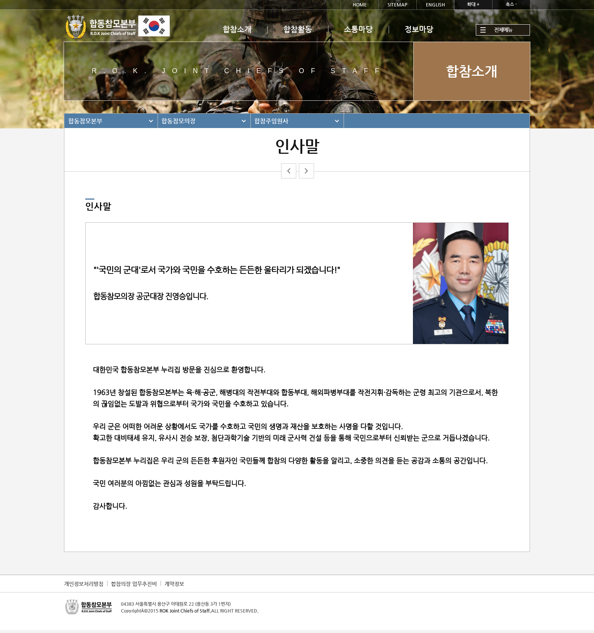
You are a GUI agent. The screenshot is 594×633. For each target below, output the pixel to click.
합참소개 (237, 29)
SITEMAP (397, 4)
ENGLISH (435, 4)
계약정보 (174, 584)
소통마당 (358, 29)
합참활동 (297, 29)
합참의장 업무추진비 (134, 584)
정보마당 (419, 29)
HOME (360, 4)
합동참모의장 (178, 121)
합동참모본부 (85, 121)
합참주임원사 (271, 121)
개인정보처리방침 (83, 584)
